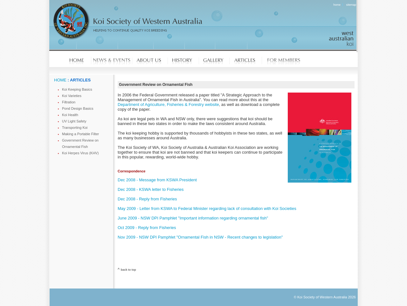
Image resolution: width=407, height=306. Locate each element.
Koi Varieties (71, 96)
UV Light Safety (74, 121)
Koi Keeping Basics (77, 89)
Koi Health (70, 115)
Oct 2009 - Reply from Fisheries (147, 227)
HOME (60, 80)
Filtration (68, 102)
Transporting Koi (74, 127)
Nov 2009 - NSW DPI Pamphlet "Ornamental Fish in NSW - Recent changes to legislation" (200, 237)
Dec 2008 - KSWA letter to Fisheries (151, 189)
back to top (128, 269)
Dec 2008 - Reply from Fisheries (147, 199)
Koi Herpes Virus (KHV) (80, 153)
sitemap (351, 4)
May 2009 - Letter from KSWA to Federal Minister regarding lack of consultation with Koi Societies (207, 208)
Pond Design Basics (77, 108)
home (337, 4)
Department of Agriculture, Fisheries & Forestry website (168, 104)
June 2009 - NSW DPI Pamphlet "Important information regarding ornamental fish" (193, 218)
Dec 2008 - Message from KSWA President (157, 179)
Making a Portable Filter (80, 134)
